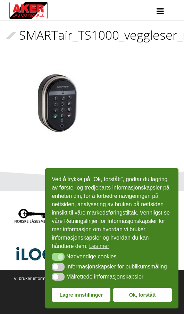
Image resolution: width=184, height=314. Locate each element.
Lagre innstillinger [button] (81, 295)
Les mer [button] (99, 246)
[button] (58, 256)
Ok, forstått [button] (142, 295)
